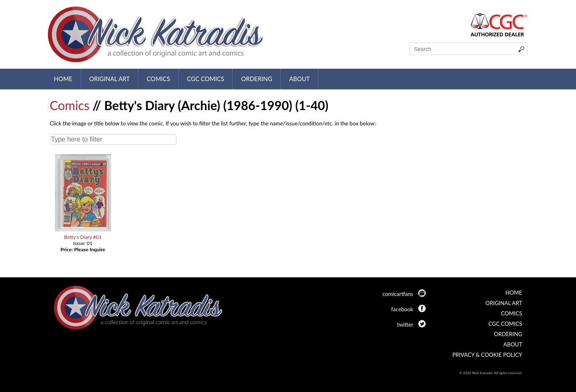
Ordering (256, 78)
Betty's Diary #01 (82, 237)
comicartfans (398, 294)
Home (63, 78)
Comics (158, 78)
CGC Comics (205, 78)
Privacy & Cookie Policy (487, 354)
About (299, 78)
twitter (405, 324)
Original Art (109, 78)
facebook (402, 309)
